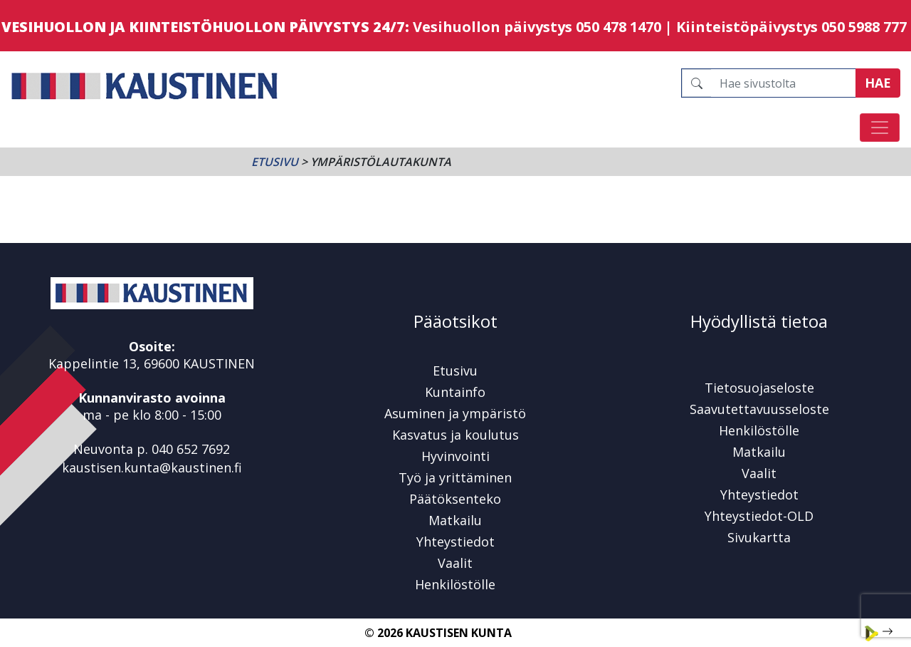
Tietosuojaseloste (759, 387)
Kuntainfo (455, 391)
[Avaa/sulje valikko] (880, 127)
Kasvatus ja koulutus (455, 434)
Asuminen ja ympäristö (455, 413)
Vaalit (455, 562)
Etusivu (274, 162)
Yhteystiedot (455, 541)
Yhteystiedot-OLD (759, 515)
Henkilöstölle (455, 584)
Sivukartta (759, 537)
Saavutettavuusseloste (759, 409)
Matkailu (455, 520)
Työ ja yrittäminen (455, 477)
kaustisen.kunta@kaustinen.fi (152, 467)
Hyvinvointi (455, 456)
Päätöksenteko (455, 498)
